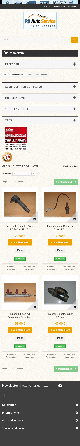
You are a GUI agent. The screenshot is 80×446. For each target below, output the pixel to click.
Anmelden (71, 6)
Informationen (16, 98)
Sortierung (7, 173)
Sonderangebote (17, 109)
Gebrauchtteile (17, 75)
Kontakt (47, 6)
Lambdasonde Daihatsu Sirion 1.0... (60, 228)
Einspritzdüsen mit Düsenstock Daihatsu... (20, 316)
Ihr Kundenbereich (13, 420)
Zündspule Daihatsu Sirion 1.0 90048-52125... (20, 228)
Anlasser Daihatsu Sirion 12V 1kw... (60, 316)
